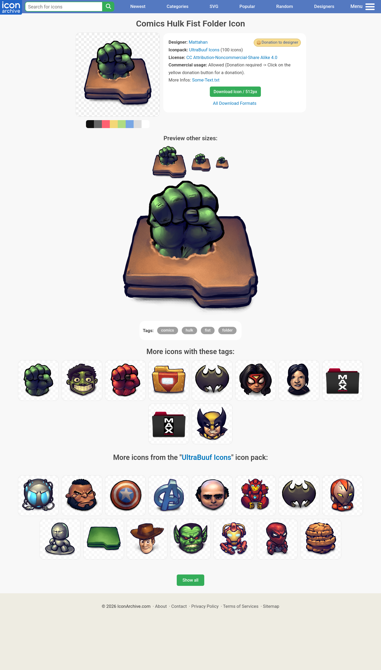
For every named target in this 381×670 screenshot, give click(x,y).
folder (227, 330)
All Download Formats (235, 103)
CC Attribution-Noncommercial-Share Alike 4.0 (231, 57)
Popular (247, 6)
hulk (189, 330)
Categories (178, 6)
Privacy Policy (205, 606)
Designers (324, 6)
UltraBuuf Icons (204, 49)
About (161, 606)
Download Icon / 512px (235, 91)
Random (284, 6)
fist (207, 330)
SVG (214, 6)
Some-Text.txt (205, 80)
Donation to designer (279, 42)
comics (167, 330)
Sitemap (271, 606)
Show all (190, 580)
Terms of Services (240, 606)
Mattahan (198, 42)
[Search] (108, 7)
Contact (179, 606)
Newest (137, 6)
